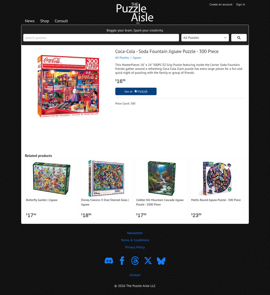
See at (135, 91)
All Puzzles (122, 57)
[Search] (239, 37)
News (29, 20)
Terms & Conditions (135, 240)
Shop (44, 20)
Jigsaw (137, 57)
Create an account (221, 4)
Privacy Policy (135, 247)
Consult (61, 20)
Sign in (240, 4)
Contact (135, 275)
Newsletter (135, 233)
